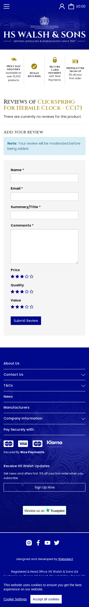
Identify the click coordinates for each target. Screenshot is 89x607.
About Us (11, 363)
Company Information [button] (44, 418)
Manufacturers (16, 407)
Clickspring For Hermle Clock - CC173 (43, 105)
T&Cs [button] (44, 385)
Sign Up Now (45, 487)
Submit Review (26, 320)
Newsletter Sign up (75, 69)
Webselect (65, 559)
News (8, 396)
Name (16, 170)
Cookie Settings (15, 599)
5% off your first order (75, 76)
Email (15, 188)
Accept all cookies (46, 599)
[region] (44, 591)
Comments (21, 225)
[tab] (44, 378)
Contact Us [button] (44, 374)
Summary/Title (24, 207)
